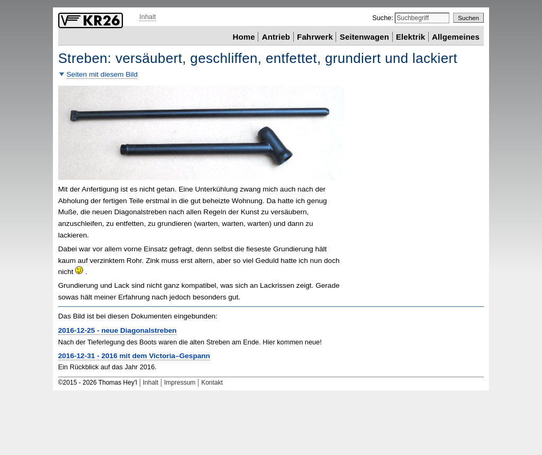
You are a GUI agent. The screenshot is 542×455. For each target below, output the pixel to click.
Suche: (383, 18)
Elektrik (410, 36)
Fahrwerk (315, 36)
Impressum (179, 382)
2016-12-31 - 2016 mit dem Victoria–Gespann (134, 356)
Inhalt (147, 17)
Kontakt (212, 382)
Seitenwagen (364, 36)
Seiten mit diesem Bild (102, 74)
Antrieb (276, 36)
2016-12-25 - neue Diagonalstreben (117, 330)
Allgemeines (456, 36)
